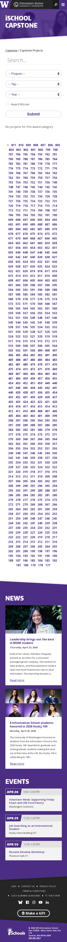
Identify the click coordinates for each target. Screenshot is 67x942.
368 (26, 438)
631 (48, 261)
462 (55, 373)
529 (26, 331)
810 (21, 144)
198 (40, 550)
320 (18, 471)
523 (18, 336)
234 (33, 527)
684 (18, 228)
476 (55, 364)
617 (48, 270)
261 (40, 508)
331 (40, 462)
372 (48, 434)
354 (26, 448)
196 (55, 550)
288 (48, 490)
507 (33, 345)
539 (55, 322)
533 (48, 326)
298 (26, 485)
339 (33, 457)
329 (55, 462)
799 (48, 149)
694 (48, 219)
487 (26, 359)
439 (18, 392)
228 (26, 532)
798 (55, 149)
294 (55, 485)
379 (48, 429)
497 (55, 350)
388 (33, 424)
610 (48, 275)
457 (40, 378)
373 (40, 434)
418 (18, 406)
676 (26, 233)
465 (33, 373)
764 (48, 172)
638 (48, 256)
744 (40, 186)
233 (40, 527)
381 (33, 429)
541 (40, 322)
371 (55, 434)
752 (33, 182)
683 (26, 228)
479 (33, 364)
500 (33, 350)
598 (33, 284)
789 (18, 158)
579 (18, 298)
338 (40, 457)
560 (55, 308)
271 (18, 504)
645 (48, 252)
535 (33, 326)
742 (55, 186)
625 (40, 266)
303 (40, 480)
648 (26, 252)
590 (40, 289)
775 (18, 168)
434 (55, 392)
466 (26, 373)
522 (26, 336)
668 (33, 238)
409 (33, 410)
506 (40, 345)
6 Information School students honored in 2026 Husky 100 (31, 724)
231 (55, 527)
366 (40, 438)
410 (26, 410)
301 (55, 480)
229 (18, 532)
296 (40, 485)
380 (40, 429)
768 (18, 172)
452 (26, 382)
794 (33, 154)
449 (48, 382)
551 (18, 317)
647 (33, 252)
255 (33, 513)
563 (33, 308)
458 (33, 378)
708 (48, 210)
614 (18, 275)
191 (40, 555)
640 (33, 256)
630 (55, 261)
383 (18, 429)
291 (26, 490)
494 (26, 354)
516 (18, 340)
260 (48, 508)
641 (26, 256)
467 (18, 373)
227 (33, 532)
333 (26, 462)
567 (55, 303)
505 (48, 345)
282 (40, 494)
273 (55, 499)
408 (40, 410)
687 (48, 224)
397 (18, 420)
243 (18, 522)
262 (33, 508)
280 (55, 494)
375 (26, 434)
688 (40, 224)
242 (26, 522)
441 (55, 387)
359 (40, 443)
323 (48, 466)
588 (55, 289)
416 (33, 406)
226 (40, 532)
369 (18, 438)
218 (48, 536)
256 (26, 513)
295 (48, 485)
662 (26, 242)
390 (18, 424)
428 (48, 396)
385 (55, 424)
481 (18, 364)
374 (33, 434)
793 (40, 154)
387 (40, 424)
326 (26, 466)
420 (55, 401)
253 (48, 513)
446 (18, 387)
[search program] (33, 74)
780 (33, 163)
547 (48, 317)
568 (48, 303)
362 (18, 443)
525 (55, 331)
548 (40, 317)
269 (33, 504)
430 (33, 396)
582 (48, 294)
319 (26, 471)
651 (55, 247)
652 (48, 247)
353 (33, 448)
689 (33, 224)
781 (26, 163)
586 (18, 294)
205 (40, 546)
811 (14, 144)
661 (33, 242)
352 (40, 448)
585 (26, 294)
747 (18, 186)
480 (26, 364)
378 (55, 429)
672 (55, 233)
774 (26, 168)
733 (18, 196)
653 (40, 247)
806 (51, 144)
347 (26, 452)
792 (48, 154)
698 (18, 219)
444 (33, 387)
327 (18, 466)
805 (58, 144)
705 (18, 214)
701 (48, 214)
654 (33, 247)
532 (55, 326)
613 (26, 275)
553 (55, 312)
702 (40, 214)
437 (33, 392)
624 (48, 266)
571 (26, 303)
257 (18, 513)
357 (55, 443)
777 (55, 163)
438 (26, 392)
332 (33, 462)
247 (40, 518)
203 (55, 546)
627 (26, 266)
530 (18, 331)
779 (40, 163)
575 (48, 298)
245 (55, 518)
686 (55, 224)
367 (33, 438)
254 (40, 513)
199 (33, 550)
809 (29, 144)
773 (33, 168)
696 (33, 219)
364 (55, 438)
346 (33, 452)
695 (40, 219)
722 (48, 200)
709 (40, 210)
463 (48, 373)
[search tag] (33, 84)
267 (48, 504)
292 (18, 490)
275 (40, 499)
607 (18, 280)
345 (40, 452)
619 (33, 270)
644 (55, 252)
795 (26, 154)
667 (40, 238)
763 (55, 172)
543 (26, 322)
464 (40, 373)
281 (48, 494)
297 (33, 485)
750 (48, 182)
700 (55, 214)
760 (26, 177)
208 (18, 546)
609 (55, 275)
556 (33, 312)
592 (26, 289)
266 (55, 504)
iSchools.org (16, 931)
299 (18, 485)
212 (40, 541)
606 (26, 280)
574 (55, 298)
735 (55, 191)
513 (40, 340)
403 (26, 415)
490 (55, 354)
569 (40, 303)
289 (40, 490)
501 (26, 350)
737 (40, 191)
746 (26, 186)
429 (40, 396)
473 (26, 368)
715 (48, 205)
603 (48, 280)
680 (48, 228)
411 (18, 410)
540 (48, 322)
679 (55, 228)
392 (55, 420)
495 (18, 354)
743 (48, 186)
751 (40, 182)
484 (48, 359)
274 (48, 499)
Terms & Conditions (34, 891)
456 (48, 378)
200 (26, 550)
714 (55, 205)
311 (33, 476)
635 (18, 261)
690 (26, 224)
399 (55, 415)
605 (33, 280)
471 (40, 368)
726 (18, 200)
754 (18, 182)
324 (40, 466)
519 (48, 336)
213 (33, 541)
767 (26, 172)
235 (26, 527)
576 (40, 298)
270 (26, 504)
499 (40, 350)
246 (48, 518)
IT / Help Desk (52, 895)
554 (48, 312)
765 (40, 172)
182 (55, 560)
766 (33, 172)
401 (40, 415)
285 (18, 494)
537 (18, 326)
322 (55, 466)
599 (26, 284)
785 (48, 158)
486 (33, 359)
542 (33, 322)
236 (18, 527)
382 (26, 429)
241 (33, 522)
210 (55, 541)
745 (33, 186)
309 (48, 476)
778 (48, 163)
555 (40, 312)
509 (18, 345)
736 (48, 191)
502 (18, 350)
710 (33, 210)
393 (48, 420)
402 (33, 415)
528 (33, 331)
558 (18, 312)
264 (18, 508)
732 (26, 196)
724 (33, 200)
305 (26, 480)
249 (26, 518)
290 (33, 490)
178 (41, 564)
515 (26, 340)
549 (33, 317)
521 (33, 336)
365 (48, 438)
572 (18, 303)
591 (33, 289)
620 (26, 270)
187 (18, 560)
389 (26, 424)
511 (55, 340)
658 (55, 242)
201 (18, 550)
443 (40, 387)
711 (26, 210)
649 (18, 252)
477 (48, 364)
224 (55, 532)
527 (40, 331)
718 (26, 205)
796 (18, 154)
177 (48, 564)
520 (40, 336)
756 (55, 177)
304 (33, 480)
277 (26, 499)
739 (26, 191)
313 (18, 476)
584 (33, 294)
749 (55, 182)
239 (48, 522)
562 (40, 308)
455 (55, 378)
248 (33, 518)
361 (26, 443)
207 (26, 546)
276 (33, 499)
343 (55, 452)
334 (18, 462)
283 (33, 494)
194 (18, 555)
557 (26, 312)
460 (18, 378)
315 (55, 471)
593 (18, 289)
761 (18, 177)
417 (26, 406)
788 (26, 158)
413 (55, 406)
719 (18, 205)
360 (33, 443)
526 (48, 331)
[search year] (33, 94)
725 (26, 200)
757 (48, 177)
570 (33, 303)
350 (55, 448)
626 (33, 266)
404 (18, 415)
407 (48, 410)
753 (26, 182)
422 (40, 401)
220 (33, 536)
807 (43, 144)
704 (26, 214)
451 (33, 382)
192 (33, 555)
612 (33, 275)
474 (18, 368)
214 (26, 541)
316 (48, 471)
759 (33, 177)
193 (26, 555)
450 (40, 382)
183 (48, 560)
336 (55, 457)
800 (41, 149)
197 (48, 550)
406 (55, 410)
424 (26, 401)
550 (26, 317)
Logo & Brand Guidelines (25, 895)
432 (18, 396)
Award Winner (17, 104)
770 (55, 168)
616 (55, 270)
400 (48, 415)
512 (48, 340)
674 (40, 233)
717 (33, 205)
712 (18, 210)
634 (26, 261)
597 (40, 284)
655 (26, 247)
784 (55, 158)
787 (33, 158)
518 (55, 336)
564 (26, 308)
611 (40, 275)
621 (18, 270)
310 (40, 476)
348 (18, 452)
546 (55, 317)
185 (33, 560)
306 (18, 480)
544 (18, 322)
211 (48, 541)
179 (33, 564)
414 (48, 406)
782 (18, 163)
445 (26, 387)
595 (55, 284)
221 (26, 536)
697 (26, 219)
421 (48, 401)
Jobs (13, 886)
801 (33, 149)
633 (33, 261)
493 (33, 354)
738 (33, 191)
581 (55, 294)
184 (40, 560)
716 (40, 205)
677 (18, 233)
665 (55, 238)
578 (26, 298)
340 (26, 457)
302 (48, 480)
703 (33, 214)
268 (40, 504)
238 (55, 522)
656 (18, 247)
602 (55, 280)
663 (18, 242)
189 (55, 555)
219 (40, 536)
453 (18, 382)
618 (40, 270)
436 (40, 392)
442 (48, 387)
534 (40, 326)
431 (26, 396)
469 (55, 368)
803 (19, 149)
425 (18, 401)
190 (48, 555)
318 (33, 471)
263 (26, 508)
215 (18, 541)
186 (26, 560)
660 (40, 242)
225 (48, 532)
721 (55, 200)
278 (18, 499)
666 (48, 238)
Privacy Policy (48, 886)
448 (55, 382)
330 (48, 462)
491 (48, 354)
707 (55, 210)
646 (40, 252)
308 (55, 476)
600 (18, 284)
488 (18, 359)
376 (18, 434)
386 (48, 424)
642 (18, 256)
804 (11, 149)
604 (40, 280)
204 (48, 546)
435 (48, 392)
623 (55, 266)
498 (48, 350)
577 (33, 298)
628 (18, 266)
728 (55, 196)
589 (48, 289)
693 (55, 219)
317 (40, 471)
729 (48, 196)
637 (55, 256)
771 (48, 168)
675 (33, 233)
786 (40, 158)
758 (40, 177)
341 (18, 457)
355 (18, 448)
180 (26, 564)
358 (48, 443)
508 (26, 345)
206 (33, 546)
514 (33, 340)
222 (18, 536)
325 (33, 466)
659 (48, 242)
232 (48, 527)
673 (48, 233)
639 (40, 256)
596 (48, 284)
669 (26, 238)
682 (33, 228)
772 (40, 168)
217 (55, 536)
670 (18, 238)
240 (40, 522)
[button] (56, 4)
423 (33, 401)
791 (55, 154)
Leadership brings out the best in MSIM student (32, 641)
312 (26, 476)
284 (26, 494)
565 (18, 308)
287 (55, 490)
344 (48, 452)
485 (40, 359)
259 (55, 508)
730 (40, 196)
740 (18, 191)
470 (48, 368)
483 (55, 359)
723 (40, 200)
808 (36, 144)
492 (40, 354)
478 (40, 364)
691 (18, 224)
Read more (17, 680)
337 (48, 457)
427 (55, 396)
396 (26, 420)
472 (33, 368)
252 (55, 513)
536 (26, 326)
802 (26, 149)
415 (40, 406)
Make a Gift (33, 913)
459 (26, 378)
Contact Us (28, 886)
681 (40, 228)
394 (40, 420)
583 (40, 294)
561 (48, 308)
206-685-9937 (35, 938)
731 (33, 196)
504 (55, 345)
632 (40, 261)
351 (48, 448)
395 (33, 420)
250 (18, 518)
